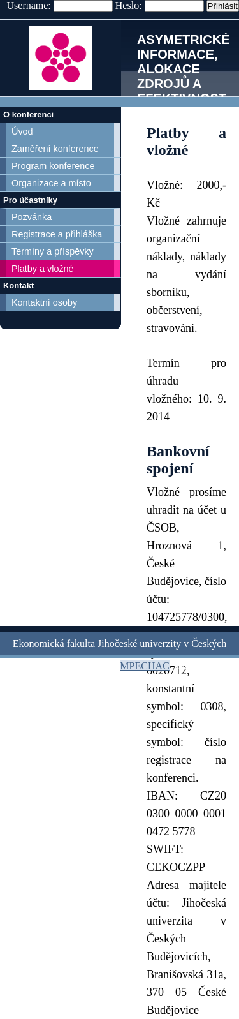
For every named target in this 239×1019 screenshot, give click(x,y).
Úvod (22, 131)
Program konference (52, 166)
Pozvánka (31, 217)
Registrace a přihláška (56, 234)
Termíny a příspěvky (52, 251)
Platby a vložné (42, 269)
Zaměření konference (55, 149)
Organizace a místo (51, 183)
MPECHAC (144, 665)
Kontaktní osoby (44, 302)
